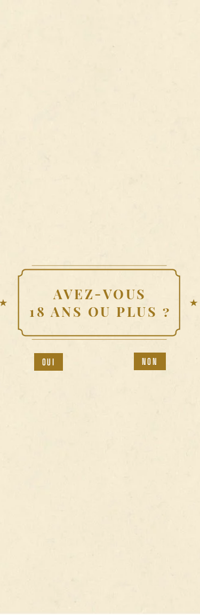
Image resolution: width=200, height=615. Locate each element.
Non (150, 361)
